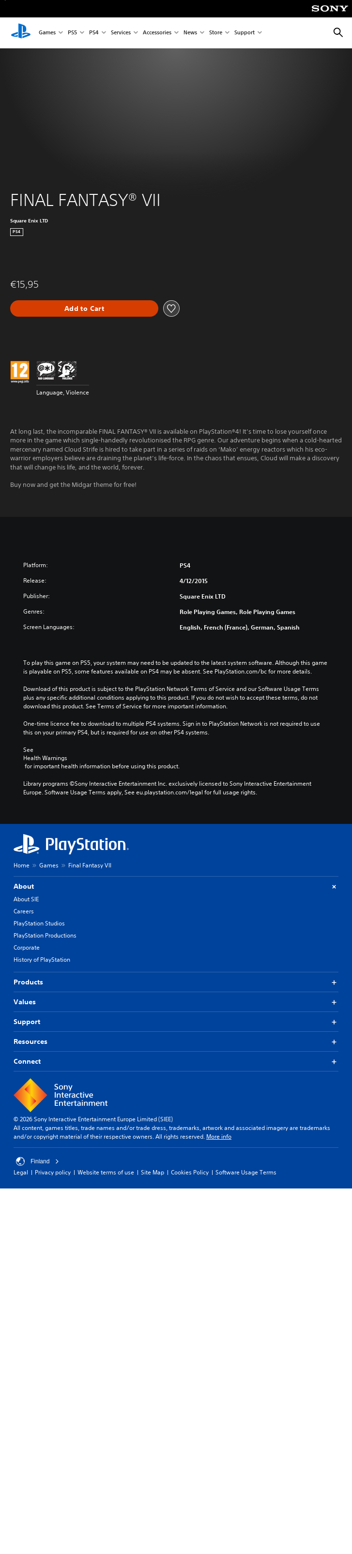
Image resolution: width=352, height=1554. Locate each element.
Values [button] (176, 1002)
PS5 (72, 33)
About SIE (26, 899)
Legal (21, 1172)
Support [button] (176, 1021)
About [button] (176, 886)
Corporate (27, 947)
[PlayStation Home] (21, 33)
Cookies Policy (190, 1172)
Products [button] (176, 982)
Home (22, 865)
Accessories (157, 33)
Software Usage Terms (245, 1172)
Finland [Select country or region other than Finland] (37, 1161)
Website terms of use (105, 1172)
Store (215, 33)
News (190, 33)
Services (121, 33)
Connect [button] (176, 1061)
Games (47, 33)
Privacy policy (53, 1172)
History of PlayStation (42, 959)
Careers (24, 911)
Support (244, 33)
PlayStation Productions (45, 935)
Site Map (152, 1172)
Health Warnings (45, 758)
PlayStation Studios (39, 923)
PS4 (94, 33)
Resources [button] (176, 1041)
